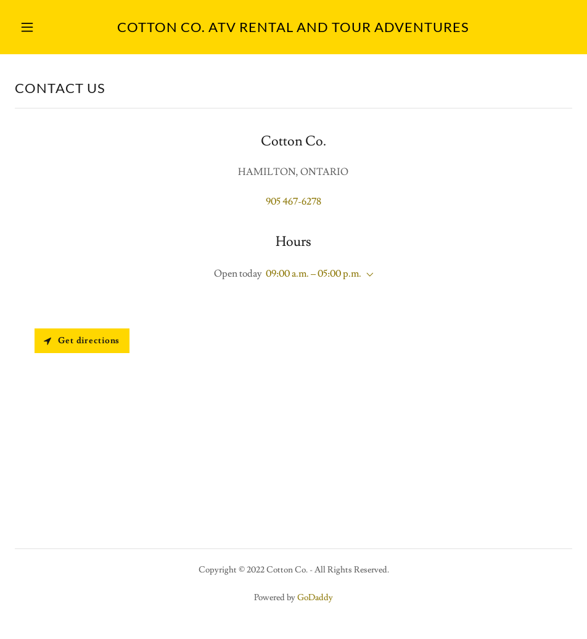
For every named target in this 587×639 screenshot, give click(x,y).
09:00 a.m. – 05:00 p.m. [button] (313, 273)
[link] (293, 29)
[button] (57, 27)
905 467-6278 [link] (293, 201)
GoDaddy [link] (315, 597)
